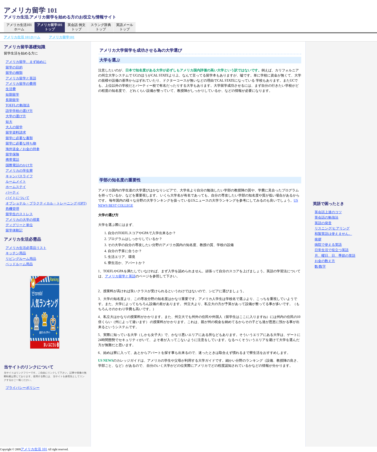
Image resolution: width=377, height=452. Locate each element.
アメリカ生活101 (19, 27)
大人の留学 (14, 127)
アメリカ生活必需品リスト (26, 248)
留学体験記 (14, 230)
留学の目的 (14, 67)
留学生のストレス (19, 214)
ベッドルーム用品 (19, 264)
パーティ (12, 192)
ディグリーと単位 (19, 225)
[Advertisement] (200, 135)
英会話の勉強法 (326, 217)
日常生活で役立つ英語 (332, 250)
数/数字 (320, 266)
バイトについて (17, 198)
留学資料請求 (16, 132)
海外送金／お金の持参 (23, 149)
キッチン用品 (16, 253)
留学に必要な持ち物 (21, 143)
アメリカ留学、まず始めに (26, 62)
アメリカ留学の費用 (21, 83)
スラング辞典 (101, 27)
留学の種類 (14, 73)
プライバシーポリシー (23, 388)
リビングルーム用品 (21, 259)
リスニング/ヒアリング (332, 228)
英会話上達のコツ (328, 212)
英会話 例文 (77, 27)
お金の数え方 (325, 261)
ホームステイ (16, 187)
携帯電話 (12, 160)
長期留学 (12, 100)
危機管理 (12, 209)
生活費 (11, 89)
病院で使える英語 (328, 245)
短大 (9, 122)
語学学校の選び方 (19, 111)
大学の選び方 (16, 116)
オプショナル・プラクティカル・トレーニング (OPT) (46, 203)
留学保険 (12, 154)
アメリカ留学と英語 (120, 276)
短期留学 (12, 94)
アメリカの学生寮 (19, 170)
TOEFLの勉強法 (18, 105)
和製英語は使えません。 (333, 234)
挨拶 (318, 239)
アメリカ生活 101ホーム (22, 37)
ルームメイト (16, 181)
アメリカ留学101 (49, 27)
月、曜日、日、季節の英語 (335, 255)
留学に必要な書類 (19, 138)
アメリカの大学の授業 (23, 220)
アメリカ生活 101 (34, 449)
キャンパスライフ (19, 176)
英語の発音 (323, 223)
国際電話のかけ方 (19, 165)
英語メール (124, 27)
